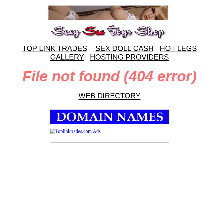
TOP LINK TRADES (54, 48)
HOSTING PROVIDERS (129, 57)
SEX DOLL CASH (124, 48)
